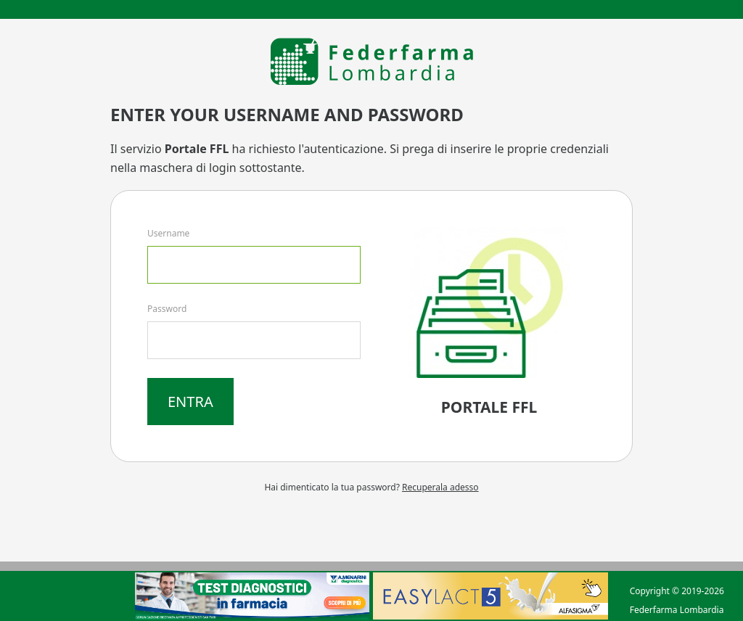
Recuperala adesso (440, 487)
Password (166, 309)
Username (168, 233)
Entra (190, 401)
